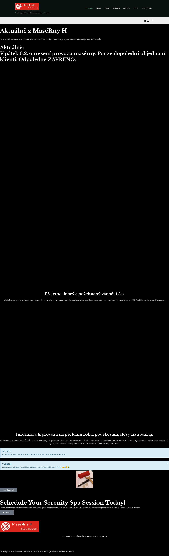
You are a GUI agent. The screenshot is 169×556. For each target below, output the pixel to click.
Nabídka (116, 8)
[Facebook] (145, 21)
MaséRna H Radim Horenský (27, 11)
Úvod (98, 8)
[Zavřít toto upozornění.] (167, 463)
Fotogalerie (147, 8)
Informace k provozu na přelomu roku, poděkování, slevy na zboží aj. (84, 434)
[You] (148, 21)
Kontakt (126, 8)
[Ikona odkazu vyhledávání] (152, 20)
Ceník (136, 8)
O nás (106, 8)
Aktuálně (89, 8)
